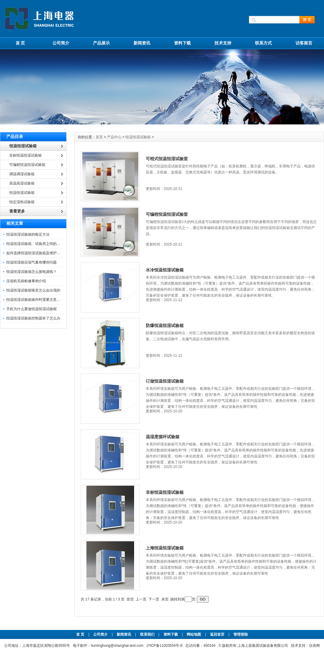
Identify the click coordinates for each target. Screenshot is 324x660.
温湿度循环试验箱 (162, 436)
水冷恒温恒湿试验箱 (165, 269)
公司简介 (60, 43)
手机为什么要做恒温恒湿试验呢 (31, 309)
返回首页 (217, 634)
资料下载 (182, 43)
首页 (100, 137)
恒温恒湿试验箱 (138, 137)
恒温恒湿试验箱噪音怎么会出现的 (33, 290)
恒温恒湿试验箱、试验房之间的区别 (35, 244)
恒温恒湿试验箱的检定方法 (28, 234)
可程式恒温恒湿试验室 (167, 158)
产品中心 (114, 137)
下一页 (153, 599)
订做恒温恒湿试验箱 (165, 381)
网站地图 (194, 634)
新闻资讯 (142, 43)
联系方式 (263, 43)
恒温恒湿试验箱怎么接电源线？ (31, 272)
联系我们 (147, 634)
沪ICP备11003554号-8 (164, 645)
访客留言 (304, 43)
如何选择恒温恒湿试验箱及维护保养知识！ (40, 253)
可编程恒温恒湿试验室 (167, 214)
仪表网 (314, 645)
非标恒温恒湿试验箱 (165, 492)
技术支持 (222, 43)
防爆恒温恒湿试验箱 (165, 325)
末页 (165, 599)
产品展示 (101, 43)
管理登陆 (240, 634)
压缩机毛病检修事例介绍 (26, 281)
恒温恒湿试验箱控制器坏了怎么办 (33, 318)
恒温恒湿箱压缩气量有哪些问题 (31, 262)
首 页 (20, 43)
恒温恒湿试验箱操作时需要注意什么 (35, 300)
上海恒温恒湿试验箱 (165, 547)
